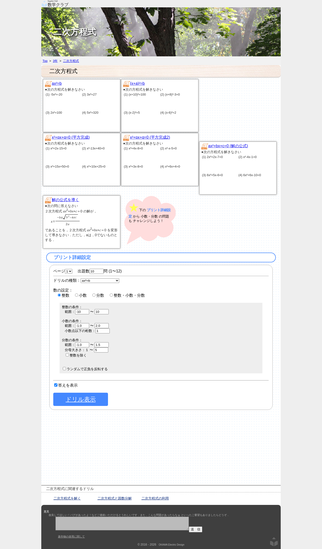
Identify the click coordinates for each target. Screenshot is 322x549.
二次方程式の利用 (155, 498)
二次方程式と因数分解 (114, 498)
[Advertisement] (242, 109)
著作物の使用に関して (71, 536)
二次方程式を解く (67, 498)
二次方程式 (71, 61)
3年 (55, 61)
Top (45, 61)
